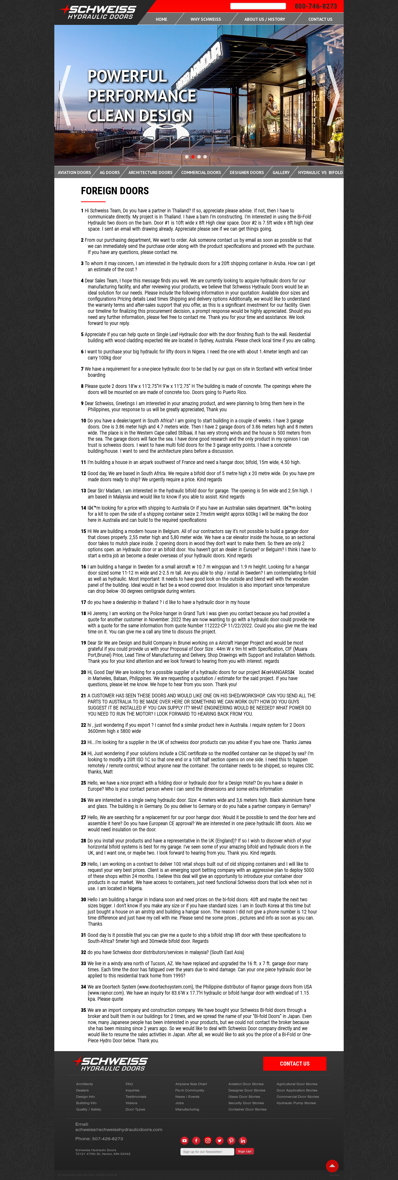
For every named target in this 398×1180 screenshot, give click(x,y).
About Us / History (264, 19)
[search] (257, 6)
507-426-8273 (107, 1138)
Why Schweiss (206, 19)
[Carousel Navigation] (199, 110)
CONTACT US (295, 1064)
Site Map (335, 1175)
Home (161, 19)
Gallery (281, 172)
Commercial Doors (201, 172)
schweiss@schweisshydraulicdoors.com (118, 1129)
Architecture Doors (150, 172)
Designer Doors (247, 172)
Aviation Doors (74, 172)
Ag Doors (110, 172)
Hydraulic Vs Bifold (320, 172)
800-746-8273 (316, 6)
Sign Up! (244, 1151)
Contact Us (320, 19)
